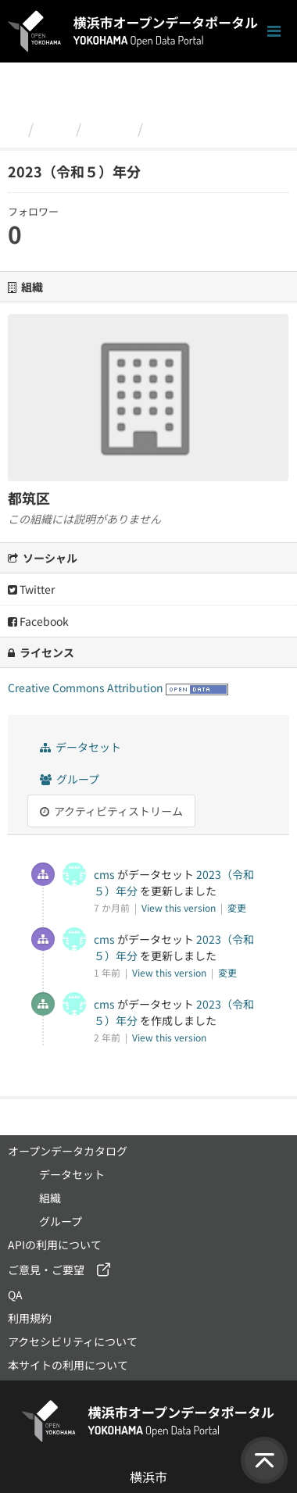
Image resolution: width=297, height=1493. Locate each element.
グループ (69, 779)
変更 (236, 907)
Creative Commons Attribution (85, 687)
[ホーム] (14, 128)
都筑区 (109, 128)
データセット (80, 747)
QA (15, 1294)
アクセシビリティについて (73, 1341)
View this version (179, 907)
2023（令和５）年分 (216, 128)
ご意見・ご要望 (46, 1269)
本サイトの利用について (68, 1365)
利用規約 (30, 1318)
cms (104, 874)
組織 (55, 128)
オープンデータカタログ (67, 1151)
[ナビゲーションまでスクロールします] (274, 32)
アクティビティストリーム (111, 811)
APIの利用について (55, 1244)
